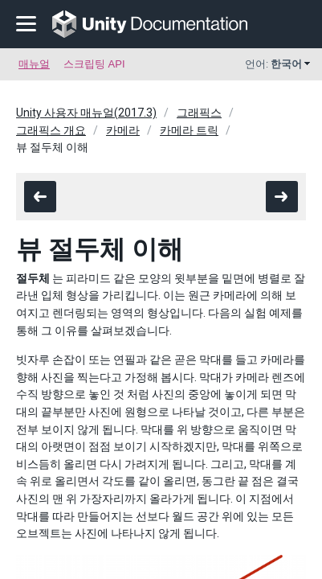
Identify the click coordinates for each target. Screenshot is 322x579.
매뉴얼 (34, 64)
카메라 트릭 (189, 130)
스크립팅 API (94, 64)
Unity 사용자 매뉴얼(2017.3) (86, 112)
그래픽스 (199, 112)
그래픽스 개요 (51, 130)
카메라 (123, 130)
